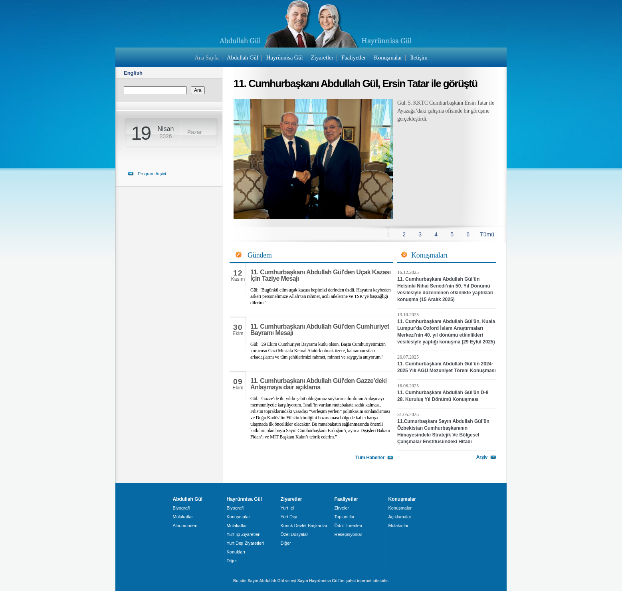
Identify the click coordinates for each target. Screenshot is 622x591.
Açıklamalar (399, 516)
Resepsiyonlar (349, 534)
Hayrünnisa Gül (284, 57)
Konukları (236, 551)
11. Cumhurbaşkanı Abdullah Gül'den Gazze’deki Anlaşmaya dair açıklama (318, 384)
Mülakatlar (183, 516)
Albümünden (185, 525)
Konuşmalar (388, 57)
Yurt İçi (287, 508)
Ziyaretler (322, 57)
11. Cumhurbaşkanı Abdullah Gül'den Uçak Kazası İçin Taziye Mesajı (320, 275)
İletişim (419, 57)
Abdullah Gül (242, 57)
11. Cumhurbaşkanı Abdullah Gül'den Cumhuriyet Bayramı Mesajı (319, 329)
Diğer (232, 560)
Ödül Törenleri (349, 525)
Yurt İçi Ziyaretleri (244, 534)
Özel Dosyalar (294, 534)
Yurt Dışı (289, 516)
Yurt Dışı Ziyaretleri (245, 543)
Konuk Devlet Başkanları (305, 525)
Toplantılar (345, 516)
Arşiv (481, 457)
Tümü (487, 234)
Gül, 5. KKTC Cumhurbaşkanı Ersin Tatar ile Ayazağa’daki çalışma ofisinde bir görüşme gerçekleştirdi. (445, 111)
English (133, 73)
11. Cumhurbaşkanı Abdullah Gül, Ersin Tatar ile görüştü (355, 83)
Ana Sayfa (206, 57)
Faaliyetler (353, 57)
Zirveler (342, 508)
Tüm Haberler (369, 457)
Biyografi (181, 508)
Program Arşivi (152, 173)
